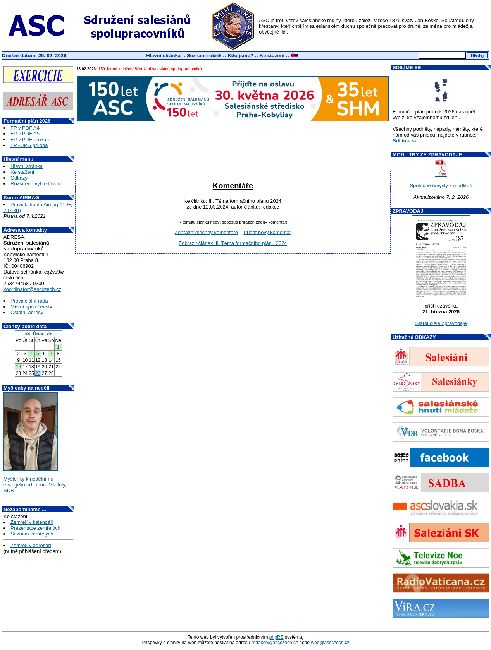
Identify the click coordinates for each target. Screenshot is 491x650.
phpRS (276, 637)
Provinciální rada (29, 301)
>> (49, 334)
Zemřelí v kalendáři (31, 522)
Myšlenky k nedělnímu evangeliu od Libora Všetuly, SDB (34, 484)
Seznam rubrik (204, 55)
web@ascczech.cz (330, 642)
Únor (38, 334)
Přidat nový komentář (267, 232)
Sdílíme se (405, 141)
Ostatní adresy (26, 312)
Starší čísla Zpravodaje (441, 323)
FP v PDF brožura (30, 139)
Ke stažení (272, 55)
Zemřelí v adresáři (30, 545)
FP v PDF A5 (25, 134)
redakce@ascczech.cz (275, 642)
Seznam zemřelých (31, 534)
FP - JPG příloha (29, 145)
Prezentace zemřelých (35, 528)
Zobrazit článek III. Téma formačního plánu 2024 (233, 243)
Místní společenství (31, 307)
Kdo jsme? (240, 55)
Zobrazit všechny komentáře (206, 232)
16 (18, 366)
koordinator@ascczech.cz (32, 289)
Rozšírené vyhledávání (36, 183)
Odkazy (19, 178)
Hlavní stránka (163, 55)
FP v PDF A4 (25, 128)
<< (27, 334)
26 (37, 373)
